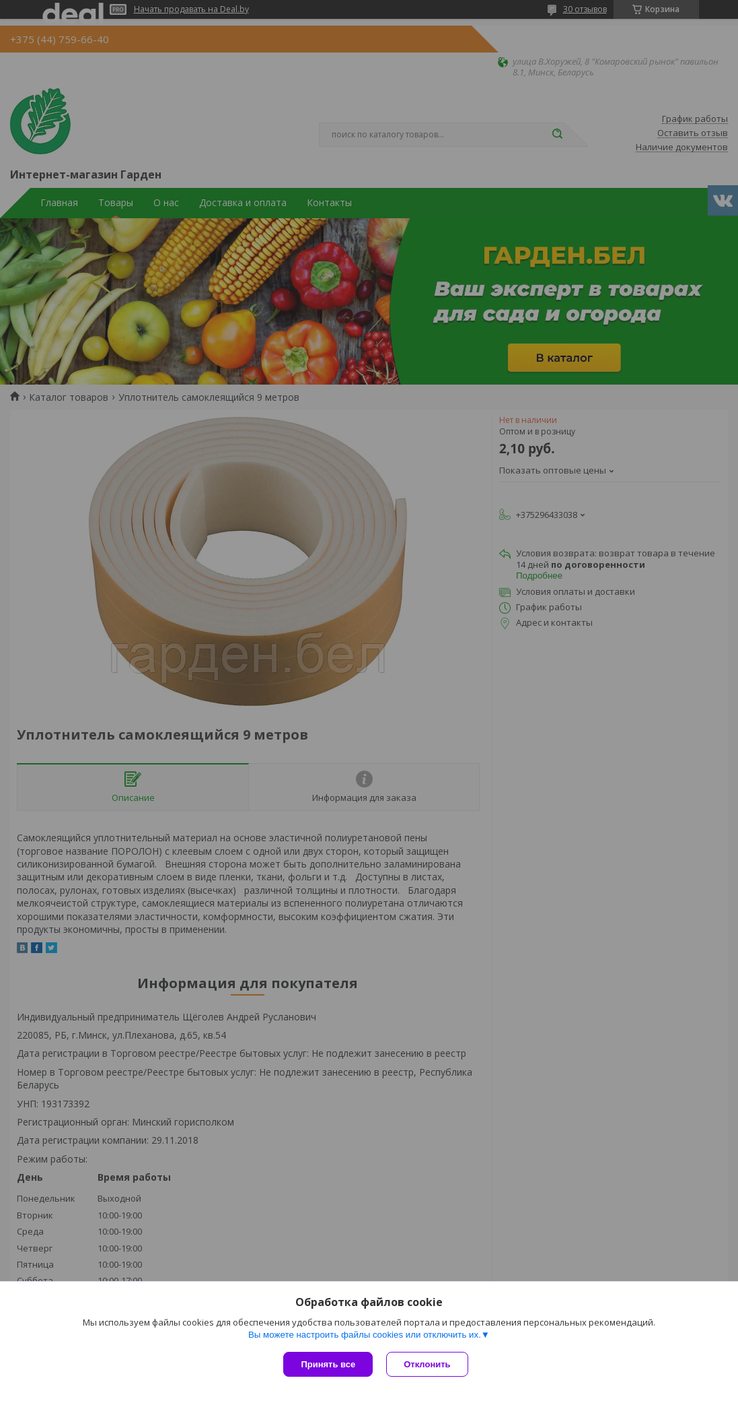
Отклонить (427, 1364)
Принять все (328, 1364)
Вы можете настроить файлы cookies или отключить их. (364, 1335)
